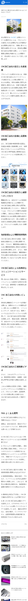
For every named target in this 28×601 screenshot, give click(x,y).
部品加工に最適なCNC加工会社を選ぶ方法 (18, 537)
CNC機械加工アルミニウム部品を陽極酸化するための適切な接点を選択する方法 (19, 566)
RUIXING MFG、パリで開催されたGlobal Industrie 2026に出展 (18, 546)
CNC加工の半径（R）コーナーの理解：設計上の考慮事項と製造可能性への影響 (19, 577)
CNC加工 (13, 37)
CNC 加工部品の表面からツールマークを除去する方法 (18, 589)
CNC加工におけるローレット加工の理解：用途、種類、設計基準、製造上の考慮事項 (18, 555)
